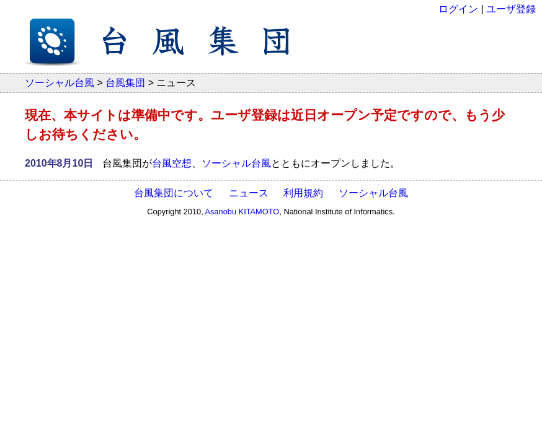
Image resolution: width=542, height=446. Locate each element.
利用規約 (303, 193)
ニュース (249, 193)
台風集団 (125, 82)
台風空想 (172, 163)
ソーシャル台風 (59, 82)
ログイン (458, 9)
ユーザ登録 (511, 9)
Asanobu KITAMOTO (242, 211)
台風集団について (173, 193)
